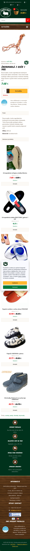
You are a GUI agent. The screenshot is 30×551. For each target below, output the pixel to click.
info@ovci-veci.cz (16, 510)
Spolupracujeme (15, 498)
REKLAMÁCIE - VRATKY (15, 495)
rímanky (16, 415)
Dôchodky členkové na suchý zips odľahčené (15, 398)
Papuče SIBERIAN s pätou (15, 353)
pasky (11, 415)
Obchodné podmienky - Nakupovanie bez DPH (15, 487)
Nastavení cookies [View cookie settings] (15, 500)
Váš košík (22, 11)
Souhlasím (15, 283)
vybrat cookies (22, 276)
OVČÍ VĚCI (9, 61)
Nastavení (15, 287)
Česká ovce (15, 546)
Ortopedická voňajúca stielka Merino (15, 173)
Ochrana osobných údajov (15, 493)
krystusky (22, 415)
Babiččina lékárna (22, 544)
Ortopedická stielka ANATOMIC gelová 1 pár (15, 218)
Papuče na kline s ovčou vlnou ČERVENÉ (15, 309)
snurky (7, 415)
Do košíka (18, 91)
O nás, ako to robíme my (15, 490)
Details (15, 184)
